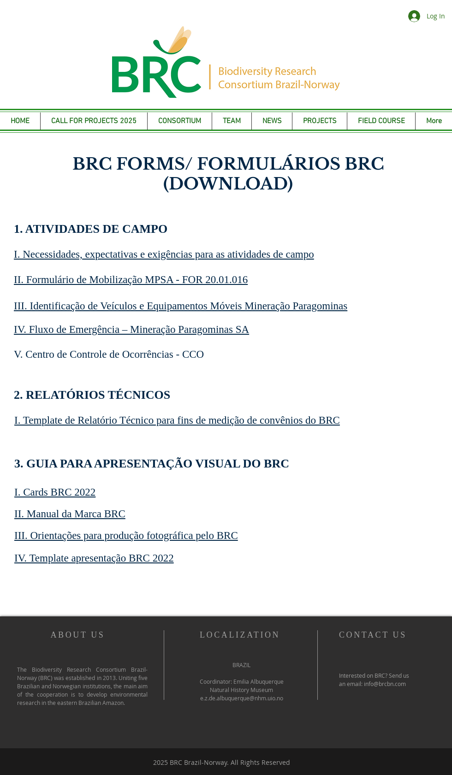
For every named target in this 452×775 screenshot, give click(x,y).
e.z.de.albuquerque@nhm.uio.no (241, 698)
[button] (231, 121)
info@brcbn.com (385, 683)
